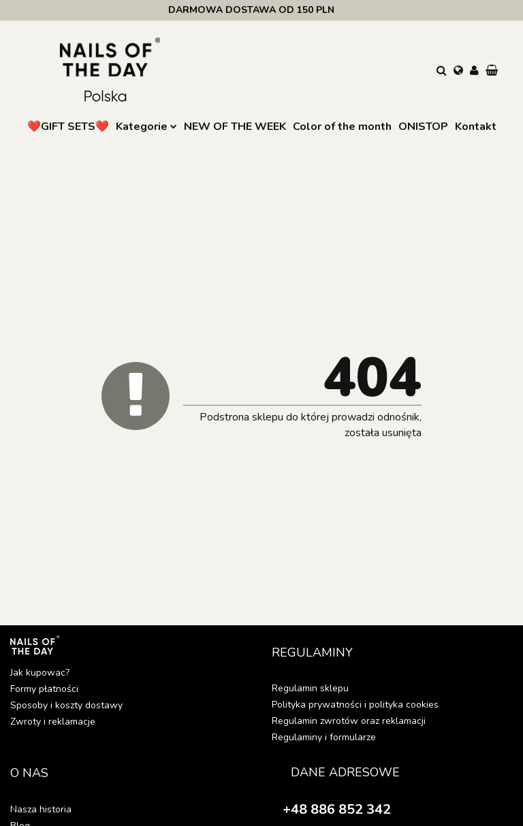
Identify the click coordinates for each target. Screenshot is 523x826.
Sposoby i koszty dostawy (66, 705)
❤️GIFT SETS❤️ (68, 126)
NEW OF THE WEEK (235, 126)
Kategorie (146, 126)
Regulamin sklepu (310, 688)
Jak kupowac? (39, 672)
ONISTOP (423, 126)
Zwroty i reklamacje (52, 721)
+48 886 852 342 (337, 809)
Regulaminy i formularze (324, 737)
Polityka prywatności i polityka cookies (355, 704)
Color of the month (342, 126)
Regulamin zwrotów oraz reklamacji (349, 720)
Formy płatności (44, 688)
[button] (493, 71)
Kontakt (475, 126)
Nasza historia (41, 809)
